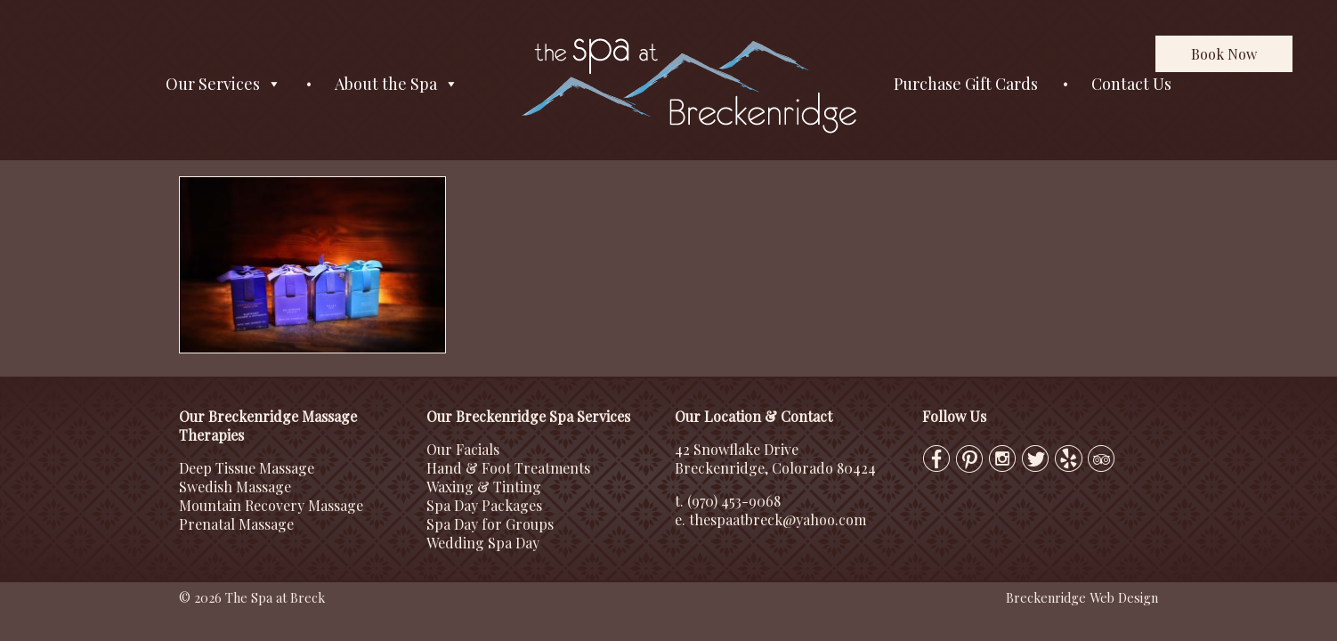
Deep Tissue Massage (246, 467)
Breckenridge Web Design (1082, 597)
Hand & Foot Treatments (508, 467)
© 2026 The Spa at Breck (252, 597)
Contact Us (1131, 83)
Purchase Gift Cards (966, 83)
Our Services (223, 84)
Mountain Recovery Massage (271, 505)
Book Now (1224, 54)
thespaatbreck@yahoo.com (777, 519)
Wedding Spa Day (482, 542)
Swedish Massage (235, 486)
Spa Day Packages (484, 505)
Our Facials (462, 449)
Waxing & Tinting (483, 486)
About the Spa (396, 84)
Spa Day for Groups (490, 524)
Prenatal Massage (236, 524)
